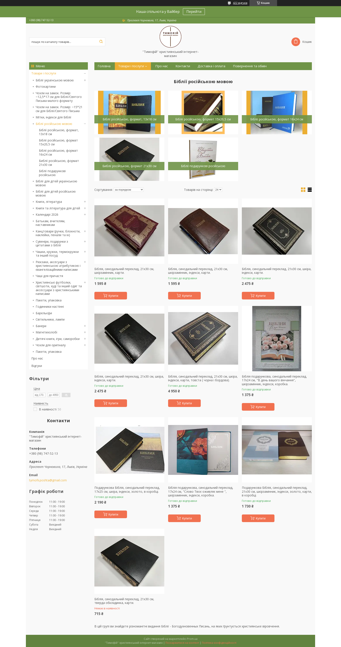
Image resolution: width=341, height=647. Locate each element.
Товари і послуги (43, 73)
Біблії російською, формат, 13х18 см (59, 132)
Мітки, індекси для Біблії (53, 117)
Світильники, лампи (50, 319)
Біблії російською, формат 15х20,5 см (58, 142)
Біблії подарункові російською (52, 173)
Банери (41, 326)
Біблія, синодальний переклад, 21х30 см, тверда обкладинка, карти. (124, 601)
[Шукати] (101, 41)
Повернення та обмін (250, 66)
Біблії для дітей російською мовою (56, 193)
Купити (113, 295)
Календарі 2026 (47, 214)
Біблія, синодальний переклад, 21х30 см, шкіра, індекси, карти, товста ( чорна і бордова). (203, 378)
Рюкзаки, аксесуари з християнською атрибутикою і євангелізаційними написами (58, 266)
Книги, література (49, 202)
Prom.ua (192, 639)
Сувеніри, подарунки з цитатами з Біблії (52, 243)
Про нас (37, 358)
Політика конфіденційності (219, 643)
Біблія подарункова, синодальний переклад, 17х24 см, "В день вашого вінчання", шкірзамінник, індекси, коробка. (274, 380)
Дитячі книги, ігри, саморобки (58, 339)
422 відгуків (240, 3)
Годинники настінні (50, 306)
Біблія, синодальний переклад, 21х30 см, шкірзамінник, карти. (124, 271)
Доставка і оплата (211, 66)
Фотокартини (46, 86)
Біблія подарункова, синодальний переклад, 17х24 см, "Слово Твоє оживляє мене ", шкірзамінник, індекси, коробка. (200, 491)
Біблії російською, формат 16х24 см (58, 152)
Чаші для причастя (49, 276)
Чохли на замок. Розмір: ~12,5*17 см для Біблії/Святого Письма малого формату (59, 97)
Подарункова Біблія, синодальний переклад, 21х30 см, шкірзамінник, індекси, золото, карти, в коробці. (277, 491)
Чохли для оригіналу (51, 345)
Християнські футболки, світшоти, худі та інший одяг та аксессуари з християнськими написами (59, 288)
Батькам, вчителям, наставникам (50, 223)
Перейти (193, 11)
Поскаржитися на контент (182, 643)
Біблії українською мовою (55, 80)
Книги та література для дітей (58, 208)
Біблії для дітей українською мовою (56, 183)
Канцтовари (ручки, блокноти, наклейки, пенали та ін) (58, 233)
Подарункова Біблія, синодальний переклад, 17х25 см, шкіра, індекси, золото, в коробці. (127, 489)
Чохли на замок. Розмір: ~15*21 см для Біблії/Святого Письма (59, 109)
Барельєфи (44, 313)
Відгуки (36, 366)
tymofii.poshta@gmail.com (48, 480)
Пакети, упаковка (49, 300)
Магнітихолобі (46, 332)
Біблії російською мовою (54, 124)
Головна (104, 66)
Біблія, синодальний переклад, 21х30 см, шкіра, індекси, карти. (276, 271)
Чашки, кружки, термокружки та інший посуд (57, 254)
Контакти (183, 66)
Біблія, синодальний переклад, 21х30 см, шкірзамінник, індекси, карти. (198, 271)
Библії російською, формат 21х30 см (59, 163)
